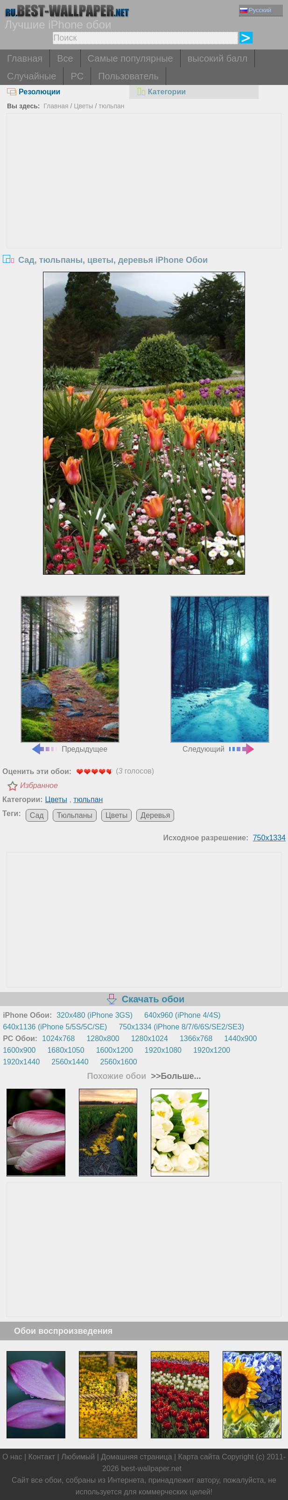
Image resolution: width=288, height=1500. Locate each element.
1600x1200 (114, 1050)
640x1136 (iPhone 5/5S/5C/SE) (55, 1027)
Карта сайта (199, 1457)
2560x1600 (118, 1062)
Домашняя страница (136, 1457)
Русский (255, 10)
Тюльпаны (74, 815)
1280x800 (102, 1038)
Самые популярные (130, 58)
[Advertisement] (144, 183)
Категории (161, 92)
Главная (24, 58)
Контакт (42, 1457)
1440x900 (240, 1038)
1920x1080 (163, 1050)
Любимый (78, 1457)
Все (65, 58)
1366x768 (196, 1038)
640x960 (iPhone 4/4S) (182, 1015)
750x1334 (269, 838)
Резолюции (33, 92)
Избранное (39, 785)
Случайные (31, 76)
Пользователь (128, 76)
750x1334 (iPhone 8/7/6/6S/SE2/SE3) (181, 1027)
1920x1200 (211, 1050)
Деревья (155, 815)
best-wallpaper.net (151, 1468)
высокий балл (217, 58)
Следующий (219, 674)
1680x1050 (65, 1050)
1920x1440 (21, 1062)
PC (77, 76)
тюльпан (111, 106)
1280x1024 (149, 1038)
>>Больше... (174, 1076)
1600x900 (19, 1050)
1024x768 (58, 1038)
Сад (37, 815)
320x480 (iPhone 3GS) (94, 1015)
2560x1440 (69, 1062)
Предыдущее (70, 674)
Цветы (83, 106)
